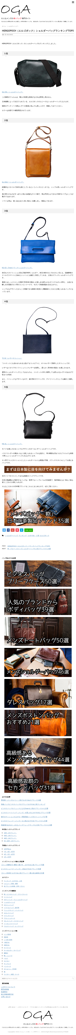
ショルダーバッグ (11, 536)
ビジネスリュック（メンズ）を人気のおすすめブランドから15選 (24, 821)
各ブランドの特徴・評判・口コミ (14, 886)
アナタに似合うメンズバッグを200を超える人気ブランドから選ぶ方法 (49, 1007)
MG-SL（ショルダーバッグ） (12, 444)
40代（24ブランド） (10, 838)
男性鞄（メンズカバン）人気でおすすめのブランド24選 (21, 800)
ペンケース (7, 966)
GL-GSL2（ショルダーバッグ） (13, 182)
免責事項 (4, 992)
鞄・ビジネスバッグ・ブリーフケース (16, 894)
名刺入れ (7, 945)
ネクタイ (7, 961)
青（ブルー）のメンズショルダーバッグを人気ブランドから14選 (29, 549)
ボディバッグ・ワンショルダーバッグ (16, 900)
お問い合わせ (5, 997)
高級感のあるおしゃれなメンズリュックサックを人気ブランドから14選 (26, 825)
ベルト (6, 958)
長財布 (6, 937)
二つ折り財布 (8, 940)
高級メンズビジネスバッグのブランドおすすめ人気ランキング (23, 804)
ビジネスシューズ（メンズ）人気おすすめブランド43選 (21, 869)
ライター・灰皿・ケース (11, 974)
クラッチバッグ (9, 916)
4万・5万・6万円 (9, 854)
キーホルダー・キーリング (12, 950)
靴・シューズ (8, 956)
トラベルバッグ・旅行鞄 (11, 908)
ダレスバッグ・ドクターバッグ (13, 921)
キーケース (7, 948)
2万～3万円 (7, 857)
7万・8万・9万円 (9, 852)
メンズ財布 (7, 934)
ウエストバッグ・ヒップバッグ (13, 926)
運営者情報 (5, 989)
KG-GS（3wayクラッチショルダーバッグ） (17, 268)
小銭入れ (7, 942)
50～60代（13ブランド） (12, 841)
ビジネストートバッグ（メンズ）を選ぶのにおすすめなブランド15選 (25, 813)
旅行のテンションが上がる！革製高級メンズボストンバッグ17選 (24, 817)
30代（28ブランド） (10, 835)
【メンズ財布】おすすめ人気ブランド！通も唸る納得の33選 (22, 873)
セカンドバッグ (9, 913)
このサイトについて (8, 987)
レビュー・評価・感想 (11, 883)
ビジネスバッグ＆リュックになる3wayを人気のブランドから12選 (24, 808)
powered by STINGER (62, 1032)
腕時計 (6, 953)
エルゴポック (44, 536)
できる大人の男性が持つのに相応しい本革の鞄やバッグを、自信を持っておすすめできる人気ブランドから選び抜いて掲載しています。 (38, 1027)
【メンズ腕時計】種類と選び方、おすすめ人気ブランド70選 (22, 865)
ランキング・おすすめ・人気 (29, 536)
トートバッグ (8, 897)
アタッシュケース (9, 918)
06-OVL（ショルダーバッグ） (12, 92)
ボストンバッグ (9, 905)
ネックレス (7, 964)
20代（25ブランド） (10, 833)
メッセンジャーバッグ (11, 924)
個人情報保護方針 (7, 994)
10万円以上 (7, 849)
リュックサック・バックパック (13, 910)
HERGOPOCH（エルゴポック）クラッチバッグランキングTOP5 (28, 546)
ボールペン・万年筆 (10, 969)
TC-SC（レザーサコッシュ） (12, 358)
